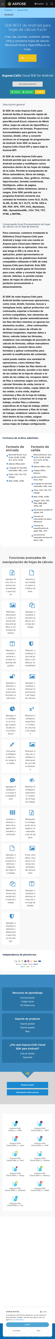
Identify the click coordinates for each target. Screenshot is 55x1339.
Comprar (40, 92)
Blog (27, 1031)
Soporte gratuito (27, 1024)
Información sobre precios (27, 1092)
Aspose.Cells (15, 1129)
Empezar (27, 58)
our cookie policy (17, 1320)
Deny (38, 1330)
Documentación (27, 998)
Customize (16, 1330)
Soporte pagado (27, 1027)
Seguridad (27, 1057)
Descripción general (27, 84)
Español (39, 4)
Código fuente (27, 1001)
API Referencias (27, 1005)
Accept (27, 1324)
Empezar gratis (27, 1085)
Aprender (28, 92)
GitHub (15, 92)
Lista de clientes (27, 1053)
